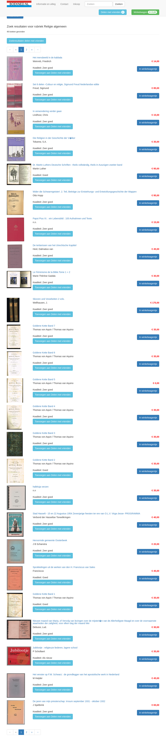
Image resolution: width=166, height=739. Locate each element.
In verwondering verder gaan (47, 111)
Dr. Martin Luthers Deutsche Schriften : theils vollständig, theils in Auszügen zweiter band (77, 165)
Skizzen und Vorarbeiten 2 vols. (49, 299)
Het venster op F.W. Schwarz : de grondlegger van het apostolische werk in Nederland (76, 674)
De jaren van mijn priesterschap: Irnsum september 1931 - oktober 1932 (69, 701)
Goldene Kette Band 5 (44, 379)
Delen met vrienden (112, 12)
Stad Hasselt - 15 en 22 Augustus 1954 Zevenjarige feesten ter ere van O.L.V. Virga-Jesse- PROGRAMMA (86, 513)
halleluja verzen (40, 486)
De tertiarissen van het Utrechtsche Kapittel (54, 245)
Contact (64, 4)
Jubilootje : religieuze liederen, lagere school (55, 647)
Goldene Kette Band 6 (44, 352)
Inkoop (76, 4)
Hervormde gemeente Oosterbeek (50, 540)
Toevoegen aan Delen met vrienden (53, 73)
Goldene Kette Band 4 (44, 406)
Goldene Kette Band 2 (44, 460)
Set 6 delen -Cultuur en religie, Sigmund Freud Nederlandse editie (66, 84)
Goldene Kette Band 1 (44, 594)
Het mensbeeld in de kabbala (47, 57)
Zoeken (119, 4)
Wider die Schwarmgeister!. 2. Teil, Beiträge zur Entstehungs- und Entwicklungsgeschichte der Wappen (84, 191)
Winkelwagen (145, 12)
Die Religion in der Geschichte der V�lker (54, 138)
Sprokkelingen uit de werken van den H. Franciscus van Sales (64, 567)
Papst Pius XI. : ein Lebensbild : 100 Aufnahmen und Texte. (62, 218)
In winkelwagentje (148, 69)
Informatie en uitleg (46, 4)
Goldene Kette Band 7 (44, 325)
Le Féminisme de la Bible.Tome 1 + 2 (51, 272)
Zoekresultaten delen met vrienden (26, 41)
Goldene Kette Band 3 (44, 433)
